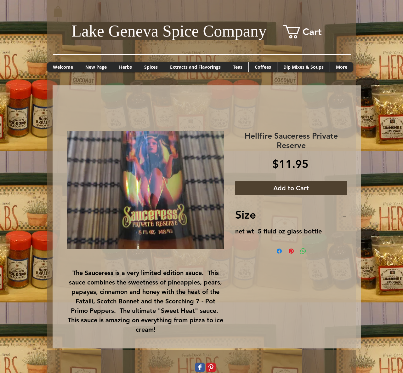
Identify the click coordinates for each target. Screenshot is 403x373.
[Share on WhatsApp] (303, 251)
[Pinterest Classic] (211, 367)
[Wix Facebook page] (200, 367)
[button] (58, 11)
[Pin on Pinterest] (291, 251)
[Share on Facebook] (279, 251)
